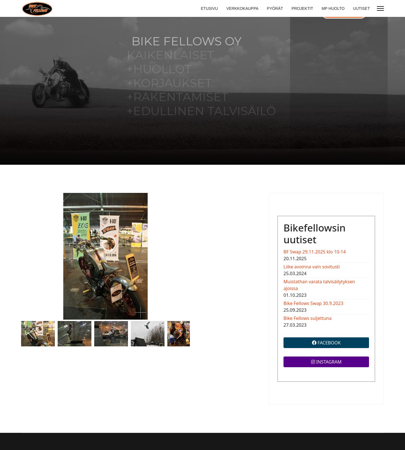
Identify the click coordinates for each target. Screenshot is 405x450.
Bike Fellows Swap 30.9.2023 (313, 303)
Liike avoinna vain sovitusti (312, 267)
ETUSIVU (209, 8)
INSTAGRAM (326, 362)
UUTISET (361, 8)
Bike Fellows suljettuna (308, 318)
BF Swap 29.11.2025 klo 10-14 (315, 252)
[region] (202, 91)
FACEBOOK (326, 343)
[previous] (31, 333)
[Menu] (380, 8)
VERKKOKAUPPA (242, 8)
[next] (179, 333)
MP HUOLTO (333, 8)
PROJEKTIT (302, 8)
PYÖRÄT (275, 8)
